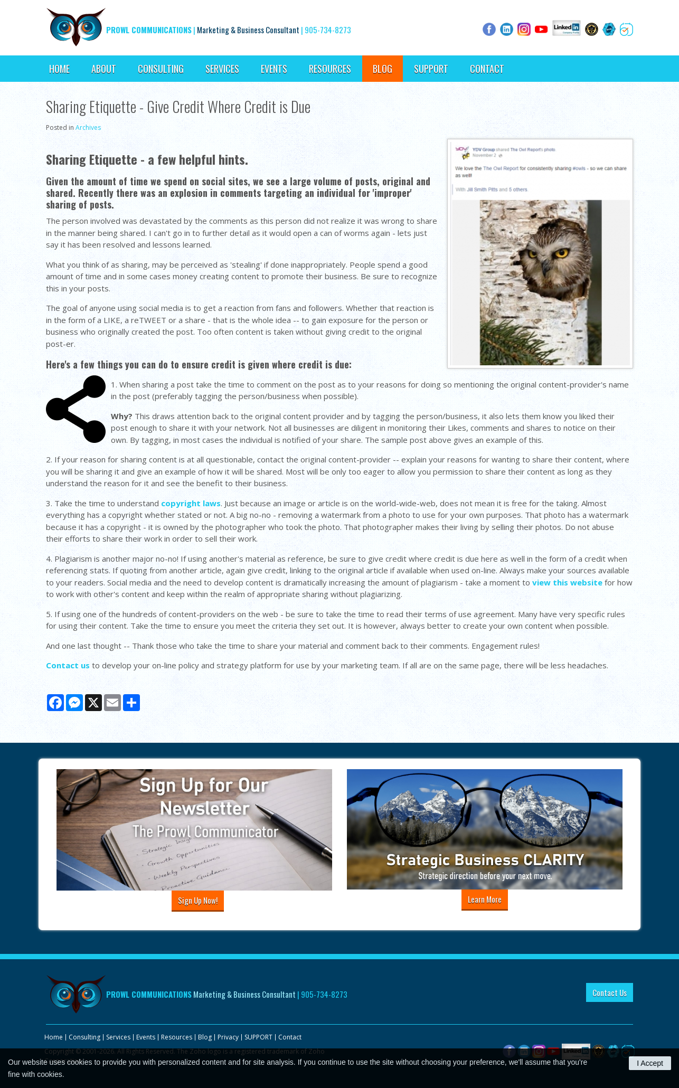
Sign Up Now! (198, 900)
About (103, 68)
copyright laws (191, 503)
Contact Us (609, 992)
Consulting (161, 68)
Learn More (485, 899)
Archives (88, 127)
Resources (330, 68)
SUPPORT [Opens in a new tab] (431, 68)
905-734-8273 (328, 29)
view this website (567, 582)
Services (222, 68)
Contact (487, 68)
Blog (382, 68)
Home (59, 68)
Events (274, 68)
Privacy (228, 1037)
